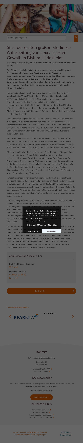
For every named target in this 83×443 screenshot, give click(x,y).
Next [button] (73, 317)
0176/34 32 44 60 (17, 274)
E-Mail (15, 267)
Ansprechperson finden (40, 410)
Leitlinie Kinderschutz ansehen (40, 417)
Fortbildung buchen (40, 412)
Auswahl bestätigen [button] (32, 231)
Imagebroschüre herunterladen (40, 415)
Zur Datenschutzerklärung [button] (35, 221)
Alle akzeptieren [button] (51, 231)
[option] (41, 317)
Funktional (42, 225)
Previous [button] (10, 317)
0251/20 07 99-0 (43, 369)
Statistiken (52, 225)
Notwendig (31, 225)
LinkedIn (45, 371)
